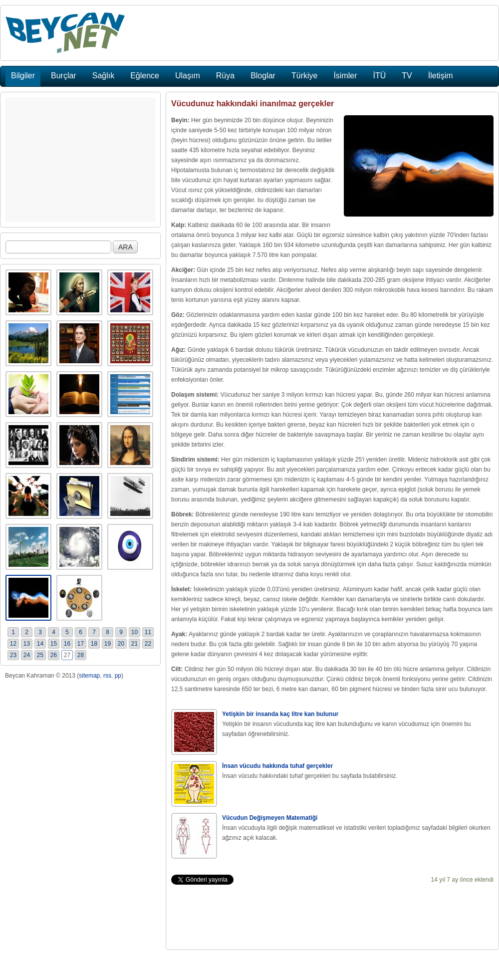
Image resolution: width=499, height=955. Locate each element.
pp (118, 675)
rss (107, 675)
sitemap (89, 675)
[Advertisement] (80, 159)
